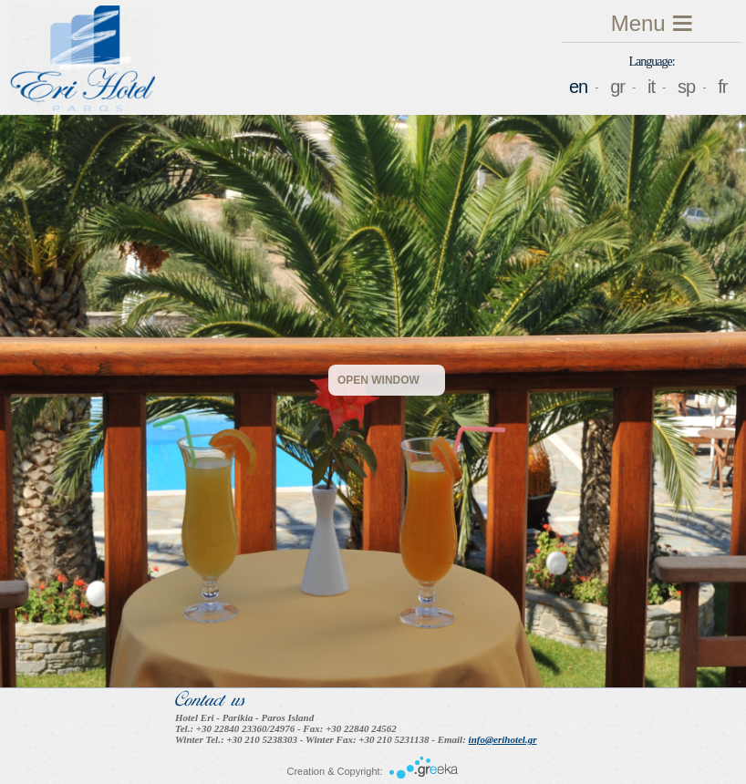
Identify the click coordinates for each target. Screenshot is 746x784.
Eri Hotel (82, 60)
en (578, 86)
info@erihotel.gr (503, 739)
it (651, 86)
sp (686, 86)
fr (722, 86)
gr (617, 86)
